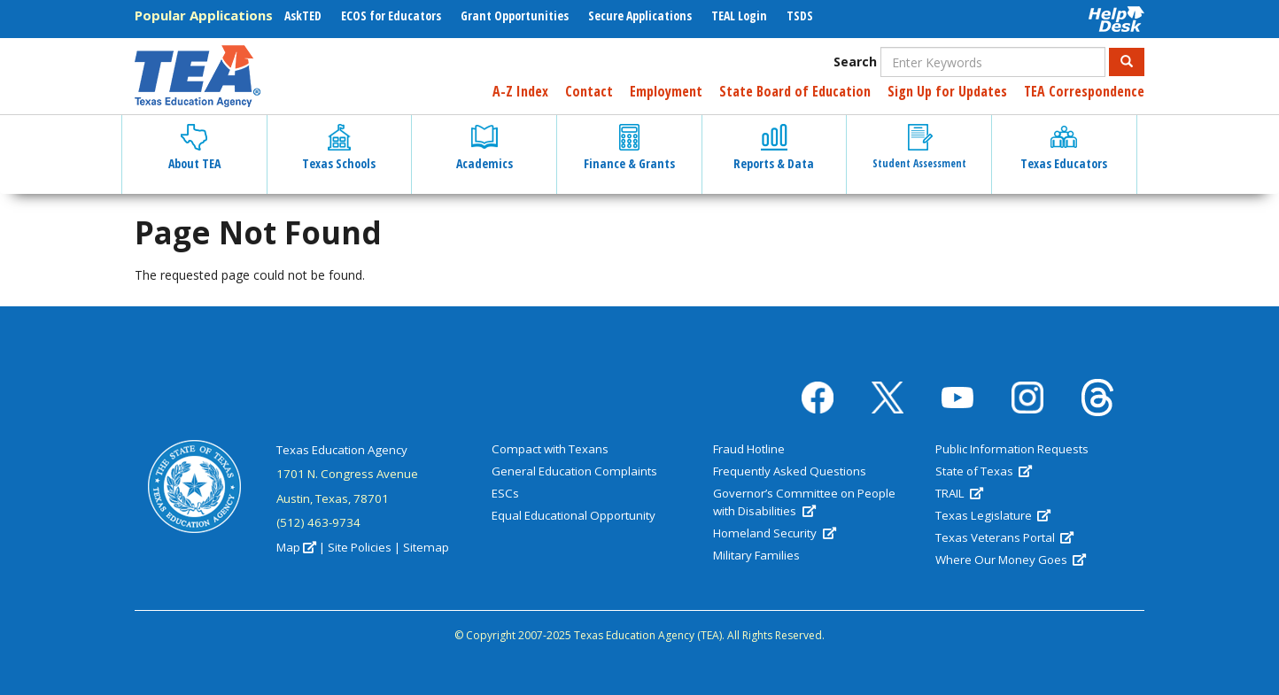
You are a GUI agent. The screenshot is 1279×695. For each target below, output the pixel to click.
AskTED (303, 15)
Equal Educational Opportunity (573, 515)
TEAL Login (739, 15)
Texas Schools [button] (339, 148)
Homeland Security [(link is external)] (774, 533)
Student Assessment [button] (919, 147)
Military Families (756, 555)
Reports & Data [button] (773, 148)
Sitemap (426, 547)
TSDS (800, 15)
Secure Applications (640, 15)
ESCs (505, 493)
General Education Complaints (574, 471)
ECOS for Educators (391, 15)
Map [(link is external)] (296, 547)
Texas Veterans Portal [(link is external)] (1004, 537)
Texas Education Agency (341, 450)
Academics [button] (484, 148)
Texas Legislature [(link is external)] (992, 515)
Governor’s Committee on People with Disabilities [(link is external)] (804, 502)
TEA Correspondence (1084, 91)
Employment (666, 91)
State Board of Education (795, 91)
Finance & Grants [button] (629, 148)
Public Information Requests (1012, 449)
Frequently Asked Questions (789, 471)
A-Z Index (520, 91)
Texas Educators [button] (1063, 148)
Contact (589, 91)
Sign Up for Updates (947, 91)
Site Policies (359, 547)
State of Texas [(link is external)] (983, 471)
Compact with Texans (550, 449)
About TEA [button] (194, 148)
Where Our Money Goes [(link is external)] (1010, 560)
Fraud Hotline (749, 449)
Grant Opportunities (515, 15)
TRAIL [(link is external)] (959, 493)
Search (855, 61)
